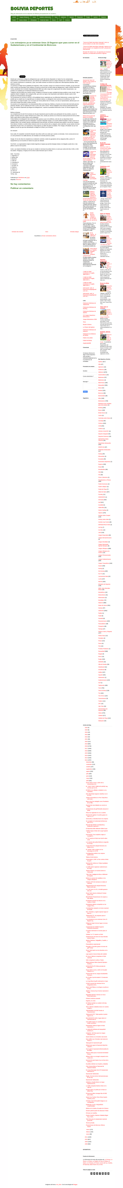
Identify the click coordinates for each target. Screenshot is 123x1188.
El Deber (105, 1161)
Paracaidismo (102, 623)
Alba (99, 364)
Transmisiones (102, 698)
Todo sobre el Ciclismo (104, 307)
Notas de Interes (102, 605)
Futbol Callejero (102, 486)
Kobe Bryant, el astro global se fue (109, 265)
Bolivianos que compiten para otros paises (104, 404)
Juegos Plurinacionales (104, 555)
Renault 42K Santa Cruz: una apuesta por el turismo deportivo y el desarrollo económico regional (97, 52)
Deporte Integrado (103, 434)
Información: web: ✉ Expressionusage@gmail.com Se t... (90, 289)
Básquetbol (101, 385)
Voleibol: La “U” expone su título (94, 934)
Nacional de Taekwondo (92, 1073)
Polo (99, 646)
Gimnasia (100, 499)
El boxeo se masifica (91, 1113)
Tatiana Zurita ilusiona (92, 857)
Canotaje (100, 420)
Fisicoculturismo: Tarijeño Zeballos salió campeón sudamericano (90, 252)
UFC (99, 703)
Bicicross (18, 179)
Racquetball (101, 651)
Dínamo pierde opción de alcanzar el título (97, 1110)
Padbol (100, 613)
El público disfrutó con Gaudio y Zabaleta (97, 1064)
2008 (86, 1144)
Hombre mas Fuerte (103, 522)
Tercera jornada (90, 1122)
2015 (86, 753)
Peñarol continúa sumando (93, 998)
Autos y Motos (23, 20)
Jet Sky (100, 527)
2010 (86, 1139)
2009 (86, 1141)
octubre (88, 766)
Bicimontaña (101, 395)
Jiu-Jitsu (100, 530)
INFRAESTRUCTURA (104, 524)
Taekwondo (101, 685)
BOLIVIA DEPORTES (32, 9)
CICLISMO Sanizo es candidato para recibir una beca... (96, 1022)
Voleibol (100, 715)
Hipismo (100, 512)
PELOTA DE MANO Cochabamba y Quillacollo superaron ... (95, 825)
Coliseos (100, 428)
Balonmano (101, 382)
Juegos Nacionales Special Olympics (103, 545)
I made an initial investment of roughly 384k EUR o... (88, 273)
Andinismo (101, 369)
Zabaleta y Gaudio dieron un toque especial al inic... (95, 1082)
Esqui (99, 467)
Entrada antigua (74, 231)
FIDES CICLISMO (88, 338)
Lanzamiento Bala (103, 576)
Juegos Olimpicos (24, 17)
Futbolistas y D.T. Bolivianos (105, 167)
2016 (86, 750)
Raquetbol (80, 17)
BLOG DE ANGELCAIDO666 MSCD (105, 144)
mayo (88, 778)
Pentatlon (100, 638)
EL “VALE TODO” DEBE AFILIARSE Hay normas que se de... (97, 787)
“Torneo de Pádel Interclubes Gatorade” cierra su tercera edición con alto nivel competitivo (96, 43)
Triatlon (100, 701)
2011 (86, 1137)
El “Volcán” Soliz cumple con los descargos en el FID (94, 850)
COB (99, 426)
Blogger (75, 1184)
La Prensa (107, 1159)
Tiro (99, 693)
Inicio (46, 231)
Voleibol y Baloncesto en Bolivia (104, 116)
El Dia (101, 1164)
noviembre (89, 764)
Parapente (101, 626)
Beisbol (72, 17)
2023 (86, 734)
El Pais (101, 1161)
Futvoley (100, 494)
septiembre (89, 769)
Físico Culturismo (103, 477)
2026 (86, 727)
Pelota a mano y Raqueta (105, 631)
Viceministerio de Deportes (102, 709)
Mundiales (101, 600)
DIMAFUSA (101, 447)
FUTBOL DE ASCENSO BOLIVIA (105, 84)
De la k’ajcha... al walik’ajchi (93, 234)
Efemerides (101, 456)
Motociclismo (101, 595)
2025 (86, 730)
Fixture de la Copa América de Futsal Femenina (109, 194)
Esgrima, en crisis (90, 1000)
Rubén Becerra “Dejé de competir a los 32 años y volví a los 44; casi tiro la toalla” (90, 217)
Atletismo (63, 17)
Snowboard (101, 669)
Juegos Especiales (103, 535)
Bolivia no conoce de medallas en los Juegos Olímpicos (96, 878)
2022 (86, 737)
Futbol (14, 20)
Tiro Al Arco (101, 695)
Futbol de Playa (102, 489)
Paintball (100, 618)
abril (87, 780)
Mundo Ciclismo (87, 324)
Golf (60, 20)
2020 (86, 741)
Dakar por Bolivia (105, 213)
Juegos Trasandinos (103, 563)
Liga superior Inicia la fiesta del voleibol (96, 954)
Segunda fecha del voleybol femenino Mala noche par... (96, 886)
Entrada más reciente (17, 231)
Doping (100, 453)
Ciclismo (67, 20)
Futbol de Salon (44, 20)
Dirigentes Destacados (104, 449)
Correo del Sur (103, 1163)
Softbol (100, 672)
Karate (100, 566)
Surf (99, 682)
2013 (86, 757)
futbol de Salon (102, 492)
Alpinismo (101, 367)
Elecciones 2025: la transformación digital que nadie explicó (105, 148)
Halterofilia (101, 507)
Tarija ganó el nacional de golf (94, 1043)
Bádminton (101, 380)
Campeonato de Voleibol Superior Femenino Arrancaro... (95, 927)
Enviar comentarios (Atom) (49, 235)
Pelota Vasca (101, 635)
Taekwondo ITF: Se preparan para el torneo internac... (95, 916)
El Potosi (96, 1163)
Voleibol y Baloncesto (45, 17)
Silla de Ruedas (102, 664)
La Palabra (95, 1161)
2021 (86, 739)
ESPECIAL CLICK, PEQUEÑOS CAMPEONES (94, 1105)
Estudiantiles (101, 469)
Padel (99, 615)
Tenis (56, 17)
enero (88, 1134)
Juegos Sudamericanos (104, 559)
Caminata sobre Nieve (104, 418)
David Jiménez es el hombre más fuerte (96, 1036)
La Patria (89, 1161)
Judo (99, 532)
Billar (99, 398)
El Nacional (86, 1164)
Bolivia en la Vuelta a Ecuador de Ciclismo (97, 1108)
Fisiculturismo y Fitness (104, 480)
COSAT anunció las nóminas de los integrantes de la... (95, 984)
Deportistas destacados (104, 443)
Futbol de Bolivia (87, 340)
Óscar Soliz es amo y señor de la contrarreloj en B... (94, 783)
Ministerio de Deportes (104, 584)
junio (87, 776)
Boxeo (54, 20)
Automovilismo (102, 374)
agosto (88, 771)
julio (87, 773)
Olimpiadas (34, 20)
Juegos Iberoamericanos (104, 537)
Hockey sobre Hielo (103, 519)
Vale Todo (101, 706)
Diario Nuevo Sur (94, 1164)
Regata (100, 654)
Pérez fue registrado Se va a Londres (96, 812)
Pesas (100, 640)
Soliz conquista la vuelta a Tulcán (95, 960)
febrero (88, 1131)
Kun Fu (100, 573)
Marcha (100, 581)
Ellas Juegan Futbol (105, 190)
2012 (86, 760)
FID (99, 474)
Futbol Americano (103, 484)
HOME (14, 17)
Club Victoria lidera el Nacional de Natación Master (95, 1067)
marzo (88, 1129)
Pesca (100, 643)
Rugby (88, 17)
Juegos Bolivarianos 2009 (90, 319)
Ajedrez (96, 17)
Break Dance (101, 413)
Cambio (110, 1163)
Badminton (101, 377)
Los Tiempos (90, 1163)
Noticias (100, 608)
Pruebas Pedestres (103, 648)
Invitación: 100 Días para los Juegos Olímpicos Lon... (95, 1033)
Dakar (34, 17)
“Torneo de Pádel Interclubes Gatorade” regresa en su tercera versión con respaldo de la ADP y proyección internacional (97, 48)
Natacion (103, 17)
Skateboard (101, 667)
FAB (99, 472)
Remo (100, 656)
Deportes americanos (103, 260)
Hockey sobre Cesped (104, 515)
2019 (86, 743)
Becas (100, 388)
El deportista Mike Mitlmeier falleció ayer (96, 828)
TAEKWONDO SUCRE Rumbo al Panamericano (95, 1011)
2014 (86, 755)
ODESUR (101, 610)
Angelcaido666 (87, 343)
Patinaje (100, 629)
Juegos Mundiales (103, 542)
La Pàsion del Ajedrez (89, 327)
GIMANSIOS (101, 497)
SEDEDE (100, 661)
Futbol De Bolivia (105, 60)
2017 (86, 748)
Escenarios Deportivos (104, 461)
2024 (86, 732)
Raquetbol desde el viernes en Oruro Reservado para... (95, 995)
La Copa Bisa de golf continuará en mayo (97, 981)
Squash (100, 675)
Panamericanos (102, 621)
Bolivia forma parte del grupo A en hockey (89, 116)
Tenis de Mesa (102, 690)
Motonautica (101, 597)
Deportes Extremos (103, 436)
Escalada (100, 459)
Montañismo (101, 592)
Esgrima (100, 464)
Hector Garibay (102, 510)
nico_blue (58, 1184)
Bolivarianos (101, 401)
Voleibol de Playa (103, 718)
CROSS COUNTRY (103, 431)
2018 (86, 746)
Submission (101, 677)
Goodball (100, 505)
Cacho (100, 415)
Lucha (100, 579)
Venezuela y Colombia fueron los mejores (97, 818)
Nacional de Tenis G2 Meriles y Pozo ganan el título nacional (89, 81)
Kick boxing (101, 571)
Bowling (100, 407)
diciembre (89, 762)
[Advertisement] (61, 28)
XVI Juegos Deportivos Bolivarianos (89, 316)
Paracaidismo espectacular (93, 944)
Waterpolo (101, 720)
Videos (100, 713)
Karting (100, 568)
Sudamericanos (102, 680)
